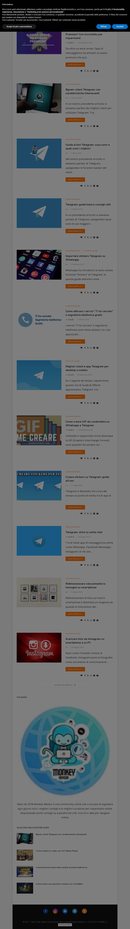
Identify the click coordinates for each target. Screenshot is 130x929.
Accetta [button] (119, 924)
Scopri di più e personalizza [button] (19, 924)
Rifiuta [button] (104, 924)
